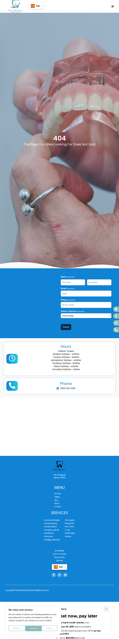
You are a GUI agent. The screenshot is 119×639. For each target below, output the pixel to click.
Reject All (33, 628)
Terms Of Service (59, 543)
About (56, 498)
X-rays (67, 522)
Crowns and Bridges (52, 514)
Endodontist (49, 524)
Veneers (68, 527)
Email (67, 288)
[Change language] (106, 597)
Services (57, 490)
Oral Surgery (70, 514)
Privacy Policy (59, 546)
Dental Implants (50, 519)
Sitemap (59, 548)
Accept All (50, 628)
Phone (68, 299)
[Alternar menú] (112, 6)
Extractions (48, 527)
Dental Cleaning (50, 516)
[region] (33, 620)
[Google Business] (116, 310)
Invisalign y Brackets (52, 530)
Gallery (57, 493)
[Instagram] (116, 322)
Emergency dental (51, 522)
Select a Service (73, 309)
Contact (57, 501)
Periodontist (69, 516)
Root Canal (69, 519)
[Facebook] (116, 316)
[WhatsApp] (116, 329)
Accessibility (59, 540)
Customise (16, 628)
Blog (56, 495)
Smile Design (70, 524)
